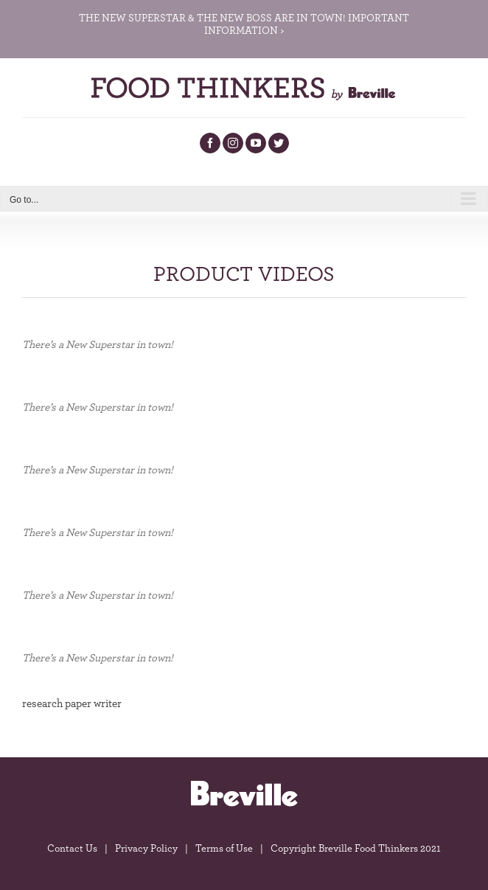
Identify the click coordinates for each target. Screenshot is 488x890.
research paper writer (72, 703)
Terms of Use (224, 849)
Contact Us (72, 849)
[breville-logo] (244, 784)
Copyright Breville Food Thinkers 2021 (356, 849)
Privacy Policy (146, 849)
